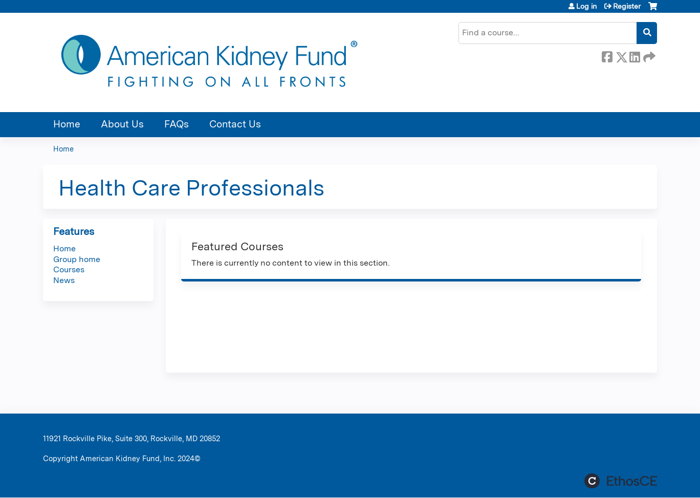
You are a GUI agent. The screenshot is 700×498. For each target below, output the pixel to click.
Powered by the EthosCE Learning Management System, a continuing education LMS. (620, 480)
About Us (122, 124)
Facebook (607, 55)
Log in (586, 6)
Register (627, 6)
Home (66, 124)
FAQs (176, 124)
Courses (68, 269)
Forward (648, 55)
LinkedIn (634, 55)
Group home (76, 259)
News (64, 280)
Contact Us (235, 124)
